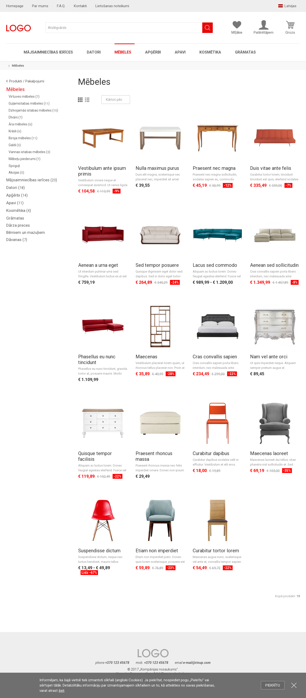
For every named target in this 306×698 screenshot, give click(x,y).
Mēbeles (123, 52)
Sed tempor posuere (157, 265)
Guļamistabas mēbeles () (29, 103)
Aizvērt (294, 685)
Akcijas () (16, 172)
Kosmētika (210, 52)
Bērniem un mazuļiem (25, 232)
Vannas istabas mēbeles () (29, 152)
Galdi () (15, 145)
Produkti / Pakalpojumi (26, 81)
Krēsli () (15, 131)
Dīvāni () (15, 117)
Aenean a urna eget (98, 265)
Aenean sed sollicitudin (274, 265)
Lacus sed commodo (215, 265)
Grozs (290, 27)
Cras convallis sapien (215, 357)
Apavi (180, 52)
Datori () (15, 187)
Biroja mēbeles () (23, 138)
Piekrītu (272, 685)
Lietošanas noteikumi (112, 6)
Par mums (40, 6)
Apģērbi (153, 52)
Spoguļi (14, 166)
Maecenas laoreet (269, 453)
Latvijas (287, 6)
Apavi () (15, 202)
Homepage (14, 6)
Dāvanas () (16, 239)
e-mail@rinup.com (197, 663)
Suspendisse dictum (99, 550)
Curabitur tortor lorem (216, 550)
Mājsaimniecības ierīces (48, 52)
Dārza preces (18, 225)
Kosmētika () (18, 210)
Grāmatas (245, 52)
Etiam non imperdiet (157, 550)
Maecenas (146, 357)
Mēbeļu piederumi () (24, 159)
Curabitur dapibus (211, 453)
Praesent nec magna (214, 168)
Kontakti (80, 6)
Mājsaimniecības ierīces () (31, 179)
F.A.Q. (61, 6)
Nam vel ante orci (268, 357)
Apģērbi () (17, 195)
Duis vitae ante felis (270, 168)
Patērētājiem (263, 27)
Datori (94, 52)
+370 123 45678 (117, 663)
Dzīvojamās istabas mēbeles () (33, 110)
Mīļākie (236, 27)
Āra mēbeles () (20, 124)
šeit (61, 690)
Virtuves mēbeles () (24, 96)
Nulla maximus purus (157, 168)
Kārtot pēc (116, 99)
